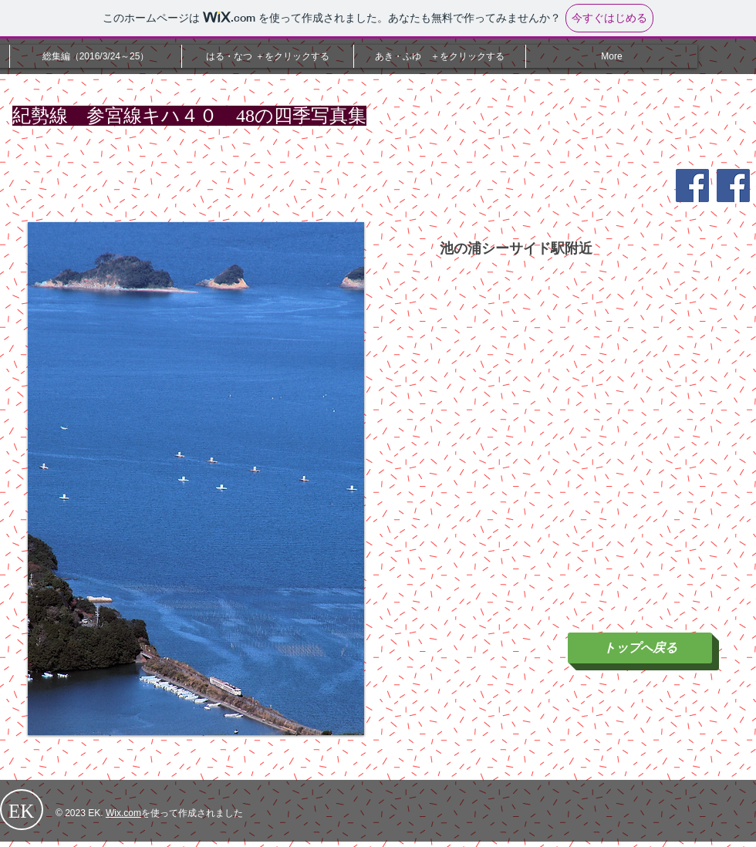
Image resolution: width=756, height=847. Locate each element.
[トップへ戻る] (640, 648)
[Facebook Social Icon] (692, 185)
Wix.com (123, 813)
